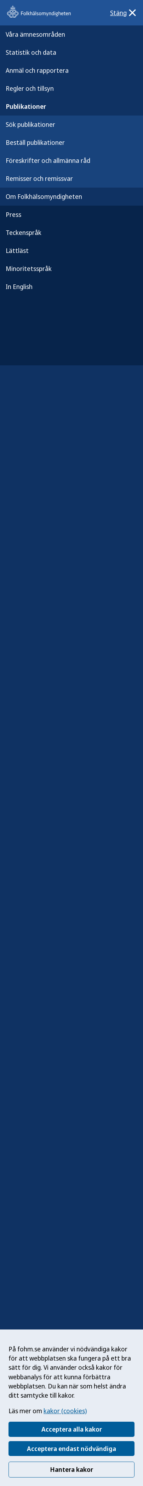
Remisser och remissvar (39, 178)
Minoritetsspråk (29, 268)
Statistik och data (31, 52)
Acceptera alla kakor (71, 1429)
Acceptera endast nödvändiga (71, 1448)
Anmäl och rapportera (37, 70)
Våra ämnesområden (35, 34)
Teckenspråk (23, 232)
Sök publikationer (30, 124)
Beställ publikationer (35, 142)
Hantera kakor (71, 1469)
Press (13, 214)
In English (19, 286)
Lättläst (17, 250)
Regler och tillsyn (30, 88)
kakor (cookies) (65, 1411)
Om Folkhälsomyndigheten (44, 196)
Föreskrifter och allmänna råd (48, 160)
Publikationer (26, 106)
